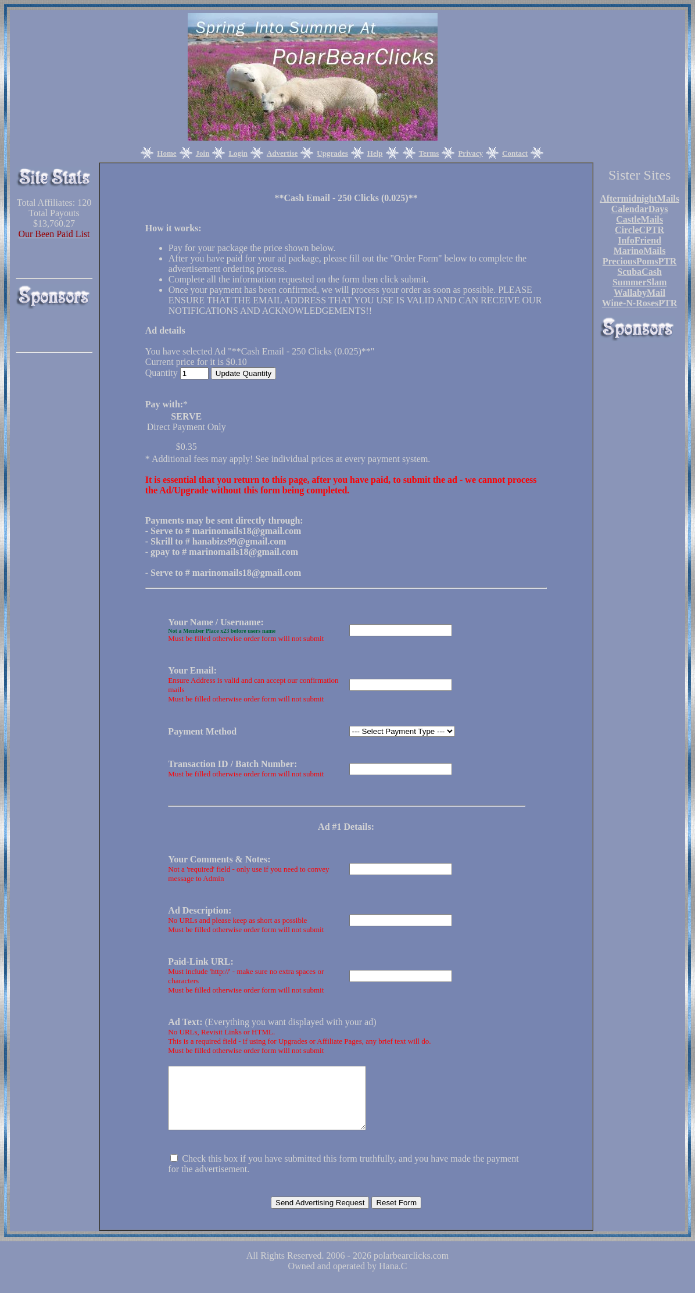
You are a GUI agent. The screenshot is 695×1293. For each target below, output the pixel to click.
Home (166, 153)
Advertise (282, 153)
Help (375, 153)
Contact (515, 153)
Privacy (470, 153)
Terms (429, 153)
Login (238, 153)
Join (203, 153)
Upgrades (332, 153)
